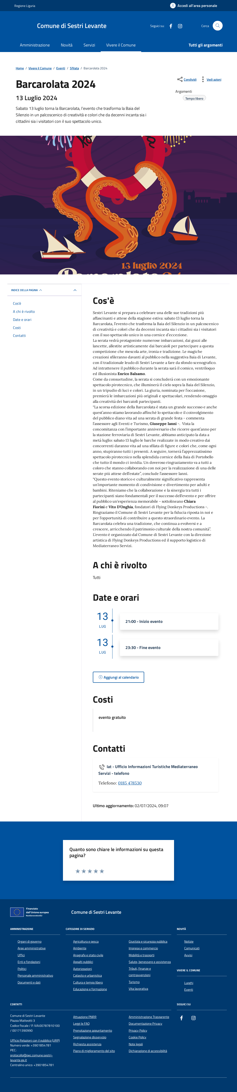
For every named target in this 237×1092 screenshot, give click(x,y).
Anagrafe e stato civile (88, 955)
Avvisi (188, 955)
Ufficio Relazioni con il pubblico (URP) (35, 1040)
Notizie (188, 941)
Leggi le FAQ (81, 1023)
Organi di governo (29, 941)
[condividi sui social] (186, 79)
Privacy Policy (138, 1030)
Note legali (136, 1044)
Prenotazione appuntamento (92, 1030)
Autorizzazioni (82, 968)
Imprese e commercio (143, 948)
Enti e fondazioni (29, 961)
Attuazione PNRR (85, 1016)
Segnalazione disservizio (89, 1037)
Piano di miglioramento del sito (94, 1050)
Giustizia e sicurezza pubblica (148, 941)
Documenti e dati (29, 982)
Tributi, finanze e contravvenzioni (140, 972)
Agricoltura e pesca (86, 941)
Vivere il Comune (121, 45)
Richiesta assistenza (87, 1044)
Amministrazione (35, 45)
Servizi (89, 45)
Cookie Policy (137, 1037)
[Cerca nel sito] (218, 26)
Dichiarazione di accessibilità (148, 1050)
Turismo (134, 981)
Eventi (188, 989)
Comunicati (192, 948)
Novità (66, 45)
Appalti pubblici (83, 961)
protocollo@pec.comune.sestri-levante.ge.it (31, 1058)
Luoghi (188, 982)
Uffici (21, 955)
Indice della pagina (27, 290)
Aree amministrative (32, 948)
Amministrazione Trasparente (149, 1016)
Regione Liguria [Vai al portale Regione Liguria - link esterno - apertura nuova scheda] (24, 5)
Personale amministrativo (35, 975)
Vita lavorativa (138, 988)
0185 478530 (130, 783)
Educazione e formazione (90, 989)
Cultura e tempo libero (88, 982)
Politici (22, 968)
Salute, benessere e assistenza (150, 961)
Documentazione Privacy (145, 1023)
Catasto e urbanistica (87, 975)
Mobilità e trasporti (141, 955)
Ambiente (79, 948)
